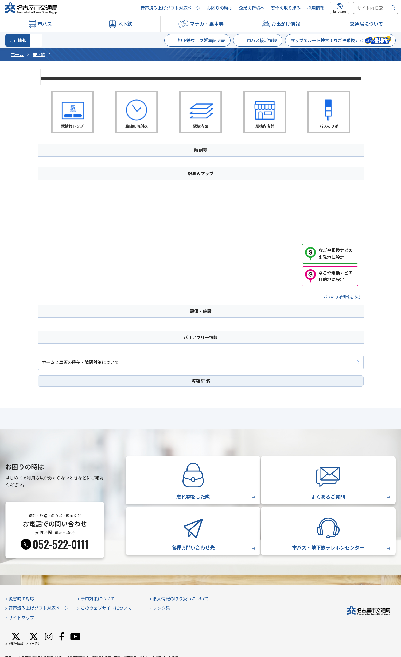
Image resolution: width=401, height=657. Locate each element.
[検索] (393, 8)
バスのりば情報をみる (342, 296)
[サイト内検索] (375, 8)
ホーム (17, 54)
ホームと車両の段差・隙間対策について (80, 362)
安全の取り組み (286, 7)
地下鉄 (125, 23)
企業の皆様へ (251, 7)
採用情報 (315, 7)
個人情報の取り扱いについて (180, 598)
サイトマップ (21, 617)
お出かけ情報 (285, 23)
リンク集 (161, 608)
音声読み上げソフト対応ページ (170, 7)
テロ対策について (98, 598)
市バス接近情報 (262, 40)
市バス (44, 23)
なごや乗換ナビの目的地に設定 (335, 276)
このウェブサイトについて (106, 608)
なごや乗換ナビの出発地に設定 (335, 253)
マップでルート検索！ (327, 40)
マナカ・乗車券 (207, 23)
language (339, 11)
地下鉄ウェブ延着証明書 (201, 40)
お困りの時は (219, 7)
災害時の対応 (21, 598)
